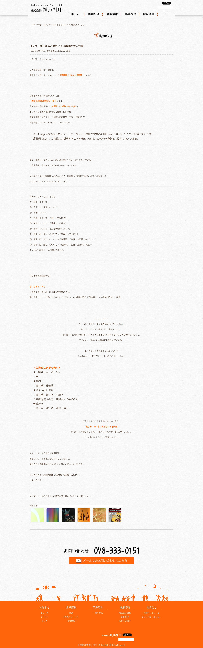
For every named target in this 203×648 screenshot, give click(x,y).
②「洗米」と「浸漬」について (43, 207)
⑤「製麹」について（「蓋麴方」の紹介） (48, 223)
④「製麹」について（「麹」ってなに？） (48, 218)
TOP (33, 25)
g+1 (165, 7)
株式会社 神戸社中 (92, 645)
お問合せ (151, 607)
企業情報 (112, 14)
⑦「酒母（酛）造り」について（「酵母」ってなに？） (54, 234)
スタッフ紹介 (125, 621)
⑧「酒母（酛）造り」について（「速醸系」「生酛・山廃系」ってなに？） (63, 239)
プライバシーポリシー (151, 617)
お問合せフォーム (151, 613)
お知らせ (94, 14)
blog (39, 25)
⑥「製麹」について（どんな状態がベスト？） (50, 229)
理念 (71, 613)
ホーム (75, 14)
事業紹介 (130, 14)
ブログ (44, 621)
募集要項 (125, 617)
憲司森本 (50, 51)
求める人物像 (125, 613)
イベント (44, 617)
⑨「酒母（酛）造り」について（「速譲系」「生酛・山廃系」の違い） (61, 245)
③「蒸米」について (38, 213)
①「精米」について (38, 202)
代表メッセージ (71, 617)
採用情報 (149, 14)
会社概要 (71, 621)
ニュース (44, 613)
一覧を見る (98, 613)
